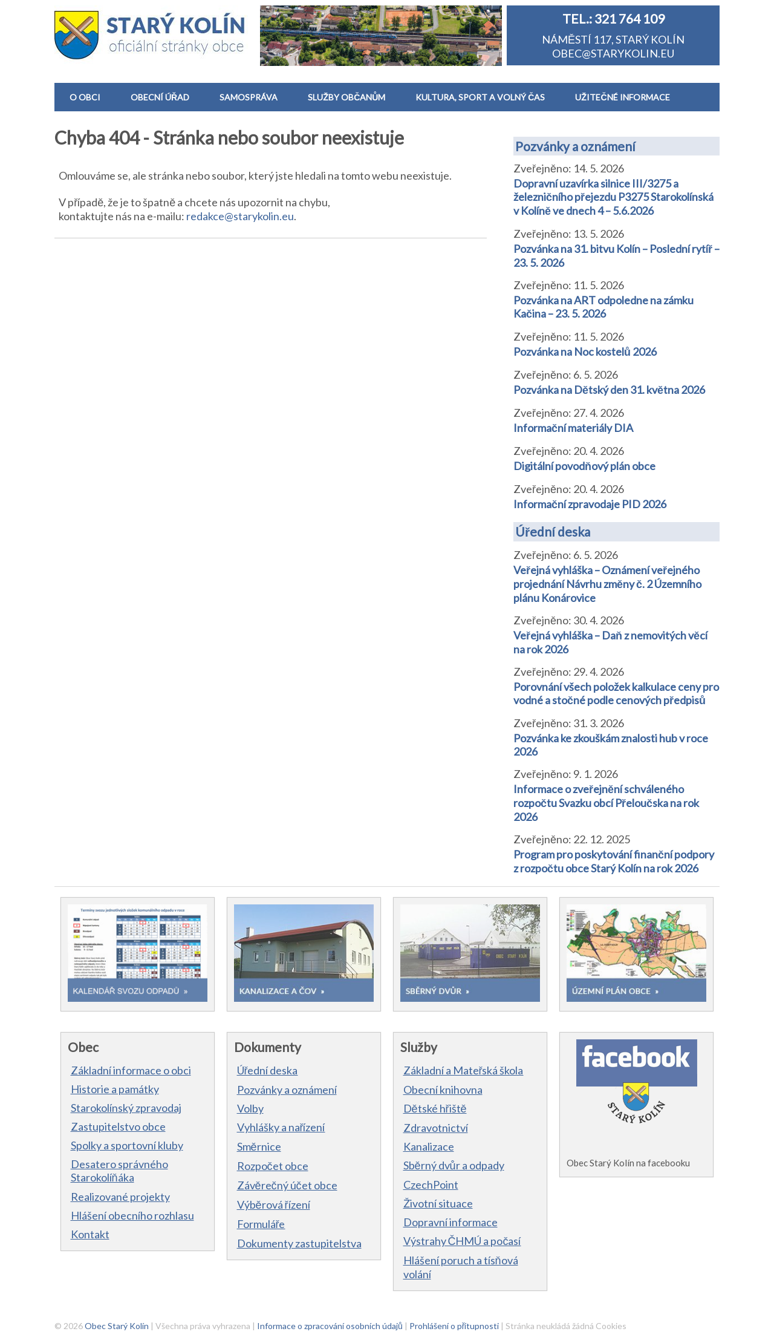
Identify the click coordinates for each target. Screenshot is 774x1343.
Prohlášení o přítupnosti (454, 1326)
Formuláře (261, 1223)
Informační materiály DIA (573, 427)
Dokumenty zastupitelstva (299, 1243)
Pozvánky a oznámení (575, 146)
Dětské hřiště (435, 1108)
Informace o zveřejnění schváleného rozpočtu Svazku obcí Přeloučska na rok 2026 (606, 802)
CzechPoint (430, 1184)
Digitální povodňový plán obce (584, 465)
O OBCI (85, 97)
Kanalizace (428, 1146)
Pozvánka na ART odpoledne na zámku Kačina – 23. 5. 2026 (603, 306)
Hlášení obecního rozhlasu (132, 1215)
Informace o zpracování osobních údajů (330, 1326)
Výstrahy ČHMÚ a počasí (462, 1240)
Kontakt (90, 1234)
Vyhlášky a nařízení (281, 1127)
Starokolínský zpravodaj (126, 1107)
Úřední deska (552, 531)
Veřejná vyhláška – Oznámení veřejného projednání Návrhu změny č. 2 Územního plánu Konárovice (607, 583)
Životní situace (438, 1203)
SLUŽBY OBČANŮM (346, 97)
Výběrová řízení (273, 1204)
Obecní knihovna (443, 1089)
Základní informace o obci (131, 1070)
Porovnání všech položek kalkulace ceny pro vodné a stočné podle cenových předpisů (616, 693)
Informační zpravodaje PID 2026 (589, 504)
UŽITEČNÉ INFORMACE (622, 97)
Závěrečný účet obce (287, 1185)
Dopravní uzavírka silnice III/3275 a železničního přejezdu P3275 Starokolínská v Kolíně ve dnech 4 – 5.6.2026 (613, 197)
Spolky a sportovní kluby (127, 1145)
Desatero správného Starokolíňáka (119, 1170)
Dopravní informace (450, 1222)
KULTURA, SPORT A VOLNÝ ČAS (480, 97)
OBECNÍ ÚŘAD (160, 97)
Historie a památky (115, 1089)
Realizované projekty (120, 1196)
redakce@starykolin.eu (240, 216)
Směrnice (259, 1146)
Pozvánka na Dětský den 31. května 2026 (609, 389)
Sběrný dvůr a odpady (453, 1165)
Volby (250, 1108)
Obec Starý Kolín (117, 1326)
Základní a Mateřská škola (463, 1070)
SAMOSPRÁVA (249, 97)
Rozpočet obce (272, 1165)
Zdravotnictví (435, 1127)
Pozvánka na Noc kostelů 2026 (585, 351)
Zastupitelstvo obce (118, 1126)
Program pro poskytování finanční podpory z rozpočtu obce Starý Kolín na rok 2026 (613, 861)
